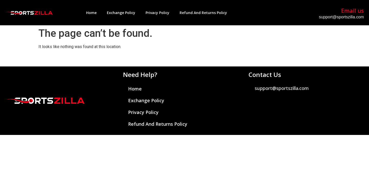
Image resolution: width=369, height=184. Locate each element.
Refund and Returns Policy (203, 12)
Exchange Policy (121, 12)
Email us (352, 10)
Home (91, 12)
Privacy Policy (157, 12)
